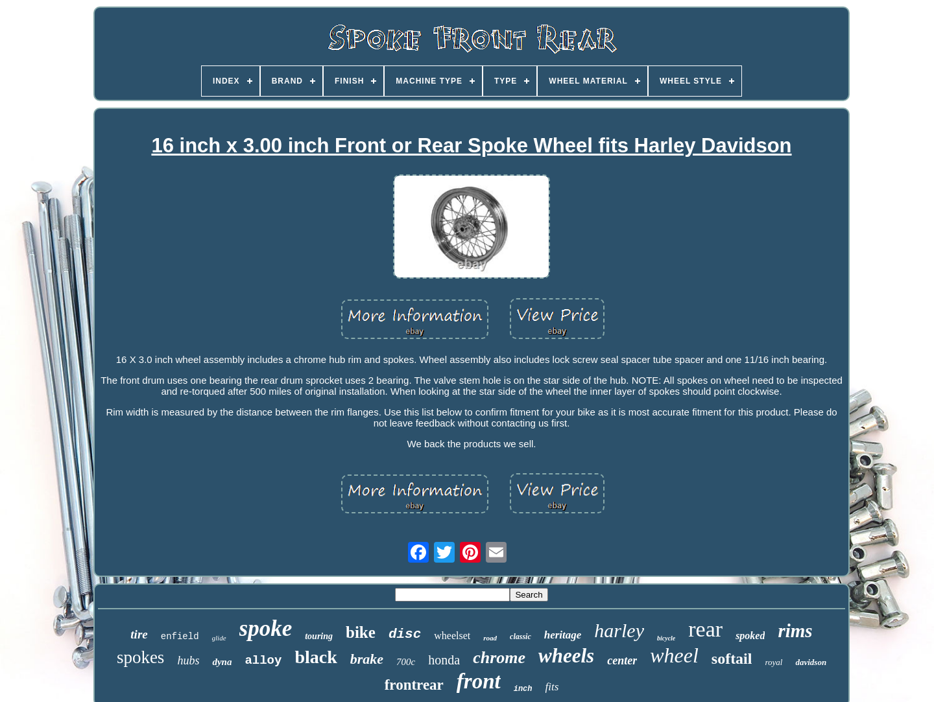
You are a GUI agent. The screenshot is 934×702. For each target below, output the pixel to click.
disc (405, 634)
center (622, 660)
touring (319, 636)
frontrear (414, 685)
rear (705, 629)
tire (138, 634)
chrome (499, 657)
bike (361, 632)
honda (444, 660)
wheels (566, 655)
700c (405, 662)
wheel (674, 655)
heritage (563, 635)
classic (520, 636)
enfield (180, 636)
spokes (141, 657)
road (490, 638)
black (315, 657)
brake (366, 659)
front (479, 681)
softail (732, 658)
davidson (810, 662)
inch (523, 689)
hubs (188, 660)
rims (795, 630)
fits (552, 687)
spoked (750, 635)
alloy (263, 660)
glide (219, 638)
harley (619, 630)
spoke (266, 628)
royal (773, 662)
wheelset (452, 635)
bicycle (666, 638)
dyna (222, 662)
